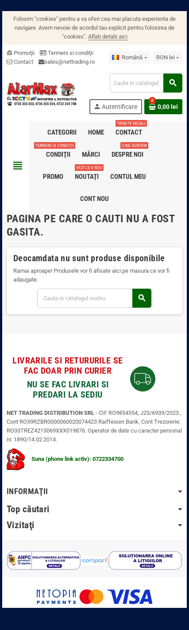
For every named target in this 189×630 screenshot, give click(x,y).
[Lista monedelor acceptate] (167, 57)
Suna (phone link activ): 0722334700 (65, 459)
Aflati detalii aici (107, 36)
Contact (20, 61)
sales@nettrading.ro (69, 61)
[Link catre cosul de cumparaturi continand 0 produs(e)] (163, 106)
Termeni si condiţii (66, 53)
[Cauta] (146, 83)
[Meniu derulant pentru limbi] (129, 57)
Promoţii (21, 53)
